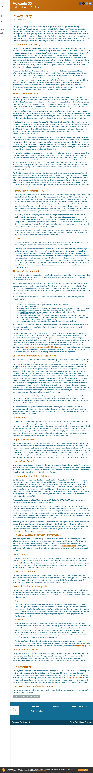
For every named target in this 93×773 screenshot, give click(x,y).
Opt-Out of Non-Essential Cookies (34, 744)
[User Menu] (8, 16)
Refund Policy (6, 33)
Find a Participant (7, 29)
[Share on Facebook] (80, 3)
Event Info (5, 25)
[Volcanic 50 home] (8, 7)
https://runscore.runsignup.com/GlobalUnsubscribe (38, 371)
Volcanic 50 (29, 3)
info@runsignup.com (27, 586)
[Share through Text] (90, 3)
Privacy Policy (42, 770)
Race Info (5, 21)
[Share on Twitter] (83, 3)
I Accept (83, 770)
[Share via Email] (87, 3)
